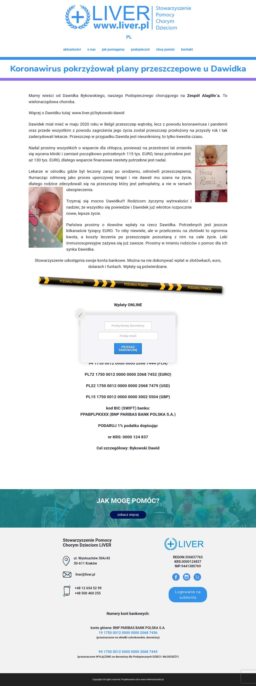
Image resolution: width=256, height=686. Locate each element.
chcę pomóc (165, 49)
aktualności (72, 49)
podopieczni (140, 49)
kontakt (187, 49)
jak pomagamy (113, 49)
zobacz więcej (128, 515)
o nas (91, 49)
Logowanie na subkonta (187, 594)
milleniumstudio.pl (155, 679)
